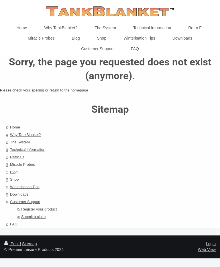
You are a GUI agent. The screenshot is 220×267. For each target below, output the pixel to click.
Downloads (19, 194)
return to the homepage (69, 90)
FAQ (13, 224)
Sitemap (29, 243)
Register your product (39, 209)
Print (12, 243)
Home (15, 127)
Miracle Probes (22, 164)
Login (211, 243)
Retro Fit (17, 157)
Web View (207, 249)
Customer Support (25, 202)
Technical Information (27, 149)
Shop (14, 179)
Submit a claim (33, 217)
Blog (13, 172)
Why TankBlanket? (25, 134)
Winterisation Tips (25, 187)
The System (20, 142)
